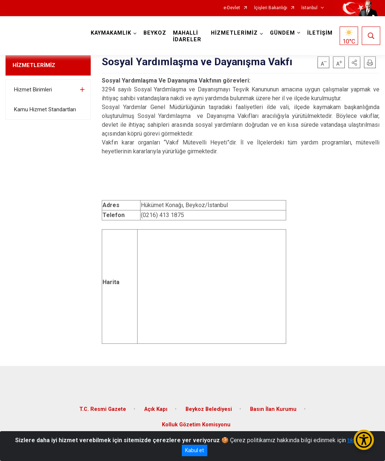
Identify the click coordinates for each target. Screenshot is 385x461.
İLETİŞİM (319, 33)
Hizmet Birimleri (33, 89)
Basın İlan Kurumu (273, 407)
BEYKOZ (155, 33)
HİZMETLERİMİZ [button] (233, 33)
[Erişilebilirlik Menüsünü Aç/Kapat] (364, 440)
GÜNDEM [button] (281, 33)
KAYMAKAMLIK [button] (111, 33)
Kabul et (194, 450)
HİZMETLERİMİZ (34, 65)
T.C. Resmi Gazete (102, 407)
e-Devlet (231, 8)
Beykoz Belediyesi (208, 407)
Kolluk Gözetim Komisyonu (196, 423)
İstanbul (309, 8)
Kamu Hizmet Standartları (45, 109)
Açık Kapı (155, 407)
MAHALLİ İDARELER (188, 36)
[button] (354, 62)
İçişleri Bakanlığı (270, 8)
